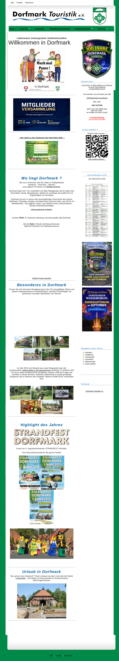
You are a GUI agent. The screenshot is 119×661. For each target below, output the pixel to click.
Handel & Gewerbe (82, 29)
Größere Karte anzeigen (41, 278)
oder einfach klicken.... (97, 158)
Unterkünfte (39, 29)
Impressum (29, 3)
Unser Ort (23, 29)
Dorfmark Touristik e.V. (95, 391)
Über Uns (101, 29)
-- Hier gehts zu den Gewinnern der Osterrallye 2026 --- (42, 138)
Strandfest (89, 359)
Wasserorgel (90, 362)
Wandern (88, 353)
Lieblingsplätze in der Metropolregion (36, 370)
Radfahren (89, 355)
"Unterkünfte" (20, 578)
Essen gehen (90, 364)
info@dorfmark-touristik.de (97, 98)
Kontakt (19, 3)
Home (12, 29)
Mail (12, 3)
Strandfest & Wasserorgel (60, 29)
